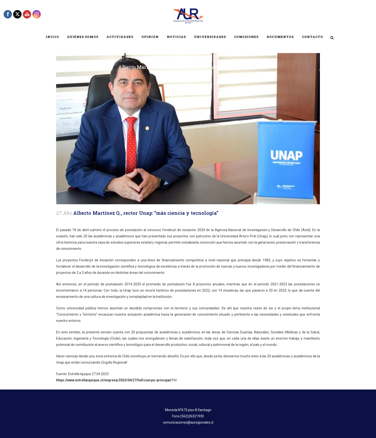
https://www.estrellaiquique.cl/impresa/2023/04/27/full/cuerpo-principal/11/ (116, 380)
